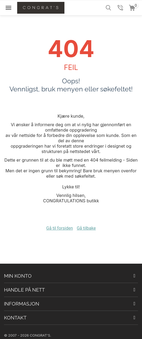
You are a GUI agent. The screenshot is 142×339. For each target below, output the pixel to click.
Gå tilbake (86, 228)
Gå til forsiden (59, 228)
